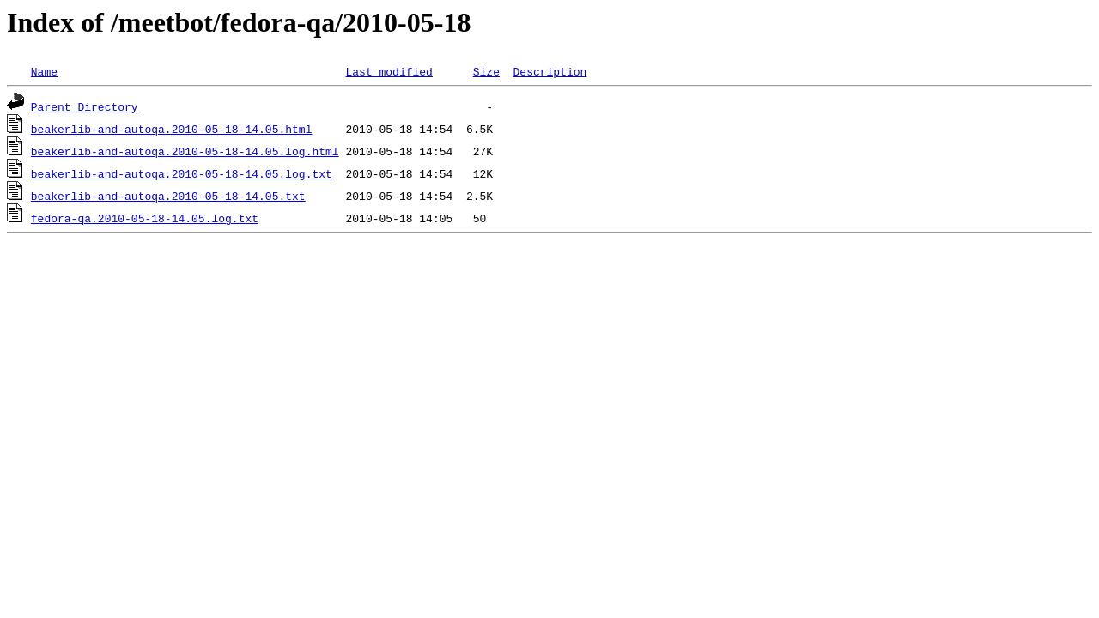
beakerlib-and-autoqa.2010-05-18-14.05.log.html (185, 151)
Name (44, 71)
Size (486, 71)
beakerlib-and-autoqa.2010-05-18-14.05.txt (168, 195)
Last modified (388, 71)
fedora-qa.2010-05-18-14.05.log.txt (144, 218)
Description (549, 71)
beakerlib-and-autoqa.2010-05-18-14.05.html (172, 128)
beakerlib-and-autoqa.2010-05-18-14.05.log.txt (181, 173)
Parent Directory (84, 106)
